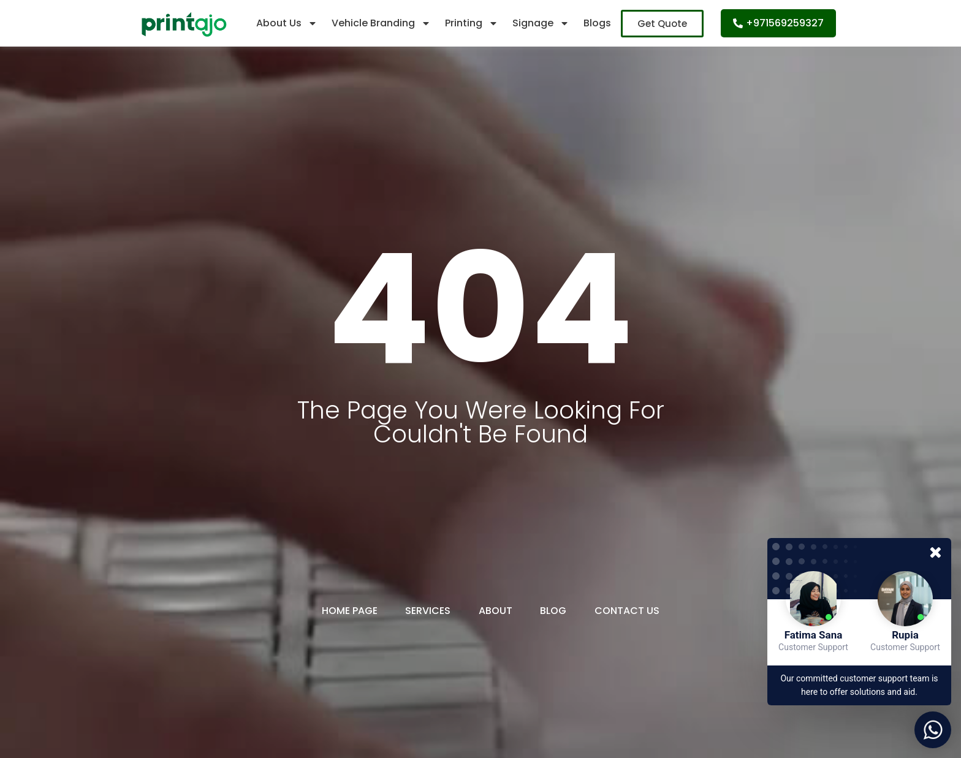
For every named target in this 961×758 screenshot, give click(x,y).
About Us (286, 23)
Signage (540, 23)
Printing (471, 23)
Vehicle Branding (381, 23)
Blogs (597, 23)
